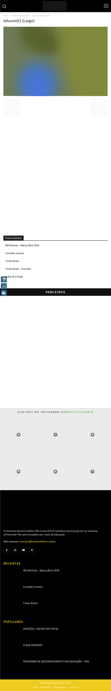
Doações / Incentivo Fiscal (40, 628)
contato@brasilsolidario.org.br (37, 541)
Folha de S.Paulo (14, 276)
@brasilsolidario (77, 412)
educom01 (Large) (19, 20)
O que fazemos (32, 645)
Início (6, 15)
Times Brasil (12, 261)
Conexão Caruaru (14, 253)
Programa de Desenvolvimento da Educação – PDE (56, 661)
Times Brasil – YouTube (18, 269)
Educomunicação (20, 15)
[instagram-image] (18, 434)
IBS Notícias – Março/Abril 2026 (22, 245)
